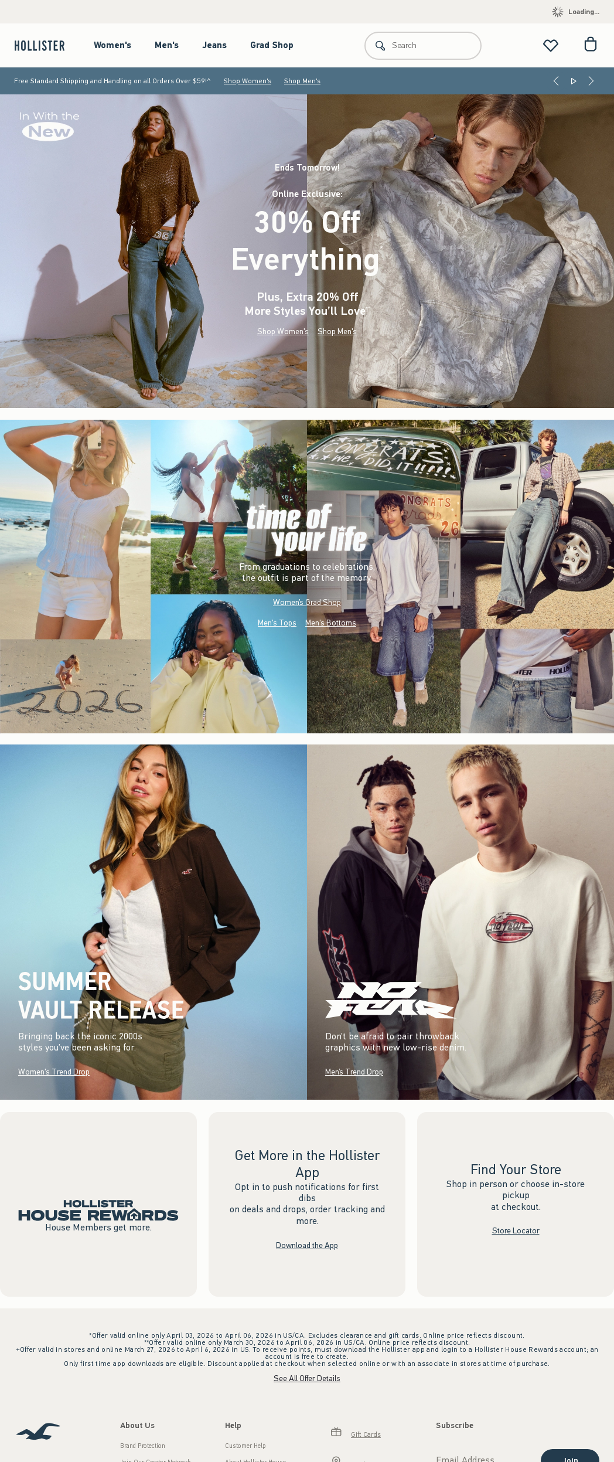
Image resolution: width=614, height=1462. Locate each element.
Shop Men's (302, 81)
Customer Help (245, 1445)
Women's (112, 45)
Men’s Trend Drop (354, 1071)
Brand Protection (142, 1445)
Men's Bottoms (330, 622)
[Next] (591, 81)
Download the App (307, 1244)
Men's (167, 45)
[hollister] (45, 45)
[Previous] (556, 81)
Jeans (214, 45)
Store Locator (516, 1230)
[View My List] (550, 45)
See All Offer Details (307, 1378)
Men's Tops (277, 622)
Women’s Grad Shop (307, 602)
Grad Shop (272, 45)
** (368, 308)
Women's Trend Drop (54, 1071)
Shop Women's (247, 81)
